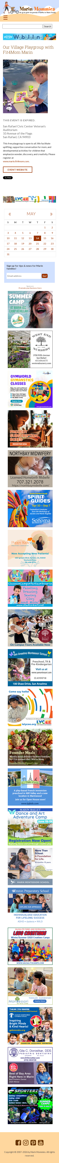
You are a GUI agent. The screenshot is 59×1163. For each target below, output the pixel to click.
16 (52, 238)
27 (30, 248)
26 (22, 248)
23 (52, 243)
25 (15, 248)
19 (22, 243)
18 (15, 243)
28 (37, 248)
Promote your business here (30, 288)
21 (37, 243)
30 (52, 248)
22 (44, 243)
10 (8, 238)
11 (15, 238)
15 (44, 238)
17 (8, 243)
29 (44, 248)
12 (22, 238)
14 (37, 238)
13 (30, 238)
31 (8, 254)
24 (8, 248)
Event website (18, 169)
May (31, 213)
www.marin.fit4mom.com (16, 161)
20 (30, 243)
